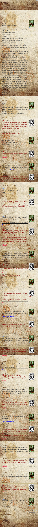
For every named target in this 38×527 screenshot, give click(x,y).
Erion (16, 134)
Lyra (2, 100)
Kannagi (3, 120)
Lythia (9, 134)
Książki (3, 132)
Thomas (6, 100)
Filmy (2, 132)
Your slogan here (13, 522)
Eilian (7, 134)
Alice (3, 100)
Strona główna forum (19, 10)
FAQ (7, 0)
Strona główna (1, 0)
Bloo (3, 21)
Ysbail (12, 134)
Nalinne (11, 134)
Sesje (6, 15)
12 (36, 510)
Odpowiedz (3, 18)
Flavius (3, 134)
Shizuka (14, 134)
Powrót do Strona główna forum (4, 511)
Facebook (9, 132)
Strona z (31, 510)
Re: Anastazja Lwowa (4, 102)
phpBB (9, 522)
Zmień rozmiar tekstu (4, 0)
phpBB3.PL (14, 517)
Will (6, 134)
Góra (36, 135)
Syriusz (5, 134)
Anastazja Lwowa (4, 17)
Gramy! (8, 15)
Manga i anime (6, 132)
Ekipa (2, 517)
